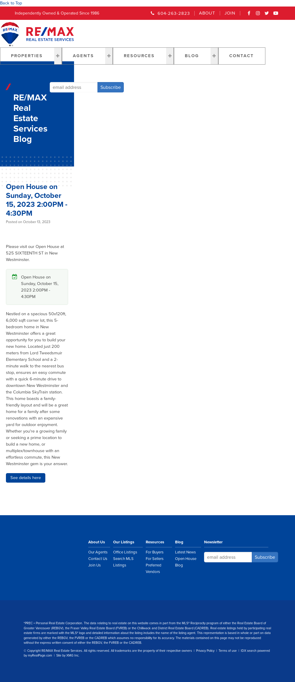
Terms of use (228, 651)
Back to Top (11, 3)
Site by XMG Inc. (67, 655)
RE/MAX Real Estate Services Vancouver (61, 549)
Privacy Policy (205, 651)
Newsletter (213, 542)
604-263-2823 (174, 13)
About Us (96, 542)
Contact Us (97, 558)
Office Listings (125, 552)
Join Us (94, 565)
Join (230, 13)
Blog (192, 55)
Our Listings (123, 542)
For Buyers (154, 552)
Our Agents (98, 552)
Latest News (185, 552)
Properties (27, 55)
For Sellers (154, 558)
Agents (83, 55)
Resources (139, 55)
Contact (241, 55)
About (207, 13)
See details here (25, 477)
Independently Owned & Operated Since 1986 (57, 13)
